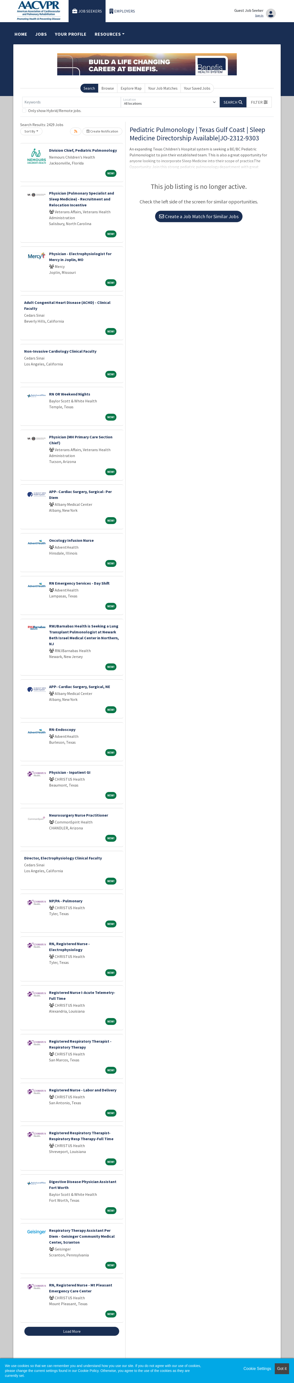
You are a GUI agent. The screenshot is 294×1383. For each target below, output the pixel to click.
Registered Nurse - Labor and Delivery (82, 1089)
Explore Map (131, 88)
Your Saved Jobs (197, 88)
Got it (282, 1369)
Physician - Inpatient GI (70, 772)
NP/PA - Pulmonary (65, 900)
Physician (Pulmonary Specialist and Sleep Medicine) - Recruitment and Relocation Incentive (81, 199)
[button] (259, 102)
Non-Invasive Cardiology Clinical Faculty (60, 351)
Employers (122, 11)
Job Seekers (87, 11)
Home (21, 34)
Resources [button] (108, 34)
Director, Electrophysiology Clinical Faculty (63, 858)
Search (89, 88)
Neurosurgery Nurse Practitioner (78, 815)
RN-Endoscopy (62, 729)
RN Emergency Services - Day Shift (79, 583)
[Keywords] (71, 102)
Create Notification (102, 131)
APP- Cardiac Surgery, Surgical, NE (79, 686)
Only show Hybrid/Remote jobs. (54, 110)
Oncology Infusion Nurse (71, 540)
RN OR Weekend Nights (69, 394)
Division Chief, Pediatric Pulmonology (83, 150)
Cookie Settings (257, 1369)
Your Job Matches (163, 88)
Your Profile (71, 34)
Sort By (29, 131)
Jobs (41, 34)
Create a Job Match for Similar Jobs (199, 216)
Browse (107, 88)
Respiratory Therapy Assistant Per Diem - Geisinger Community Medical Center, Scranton (82, 1236)
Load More (72, 1331)
